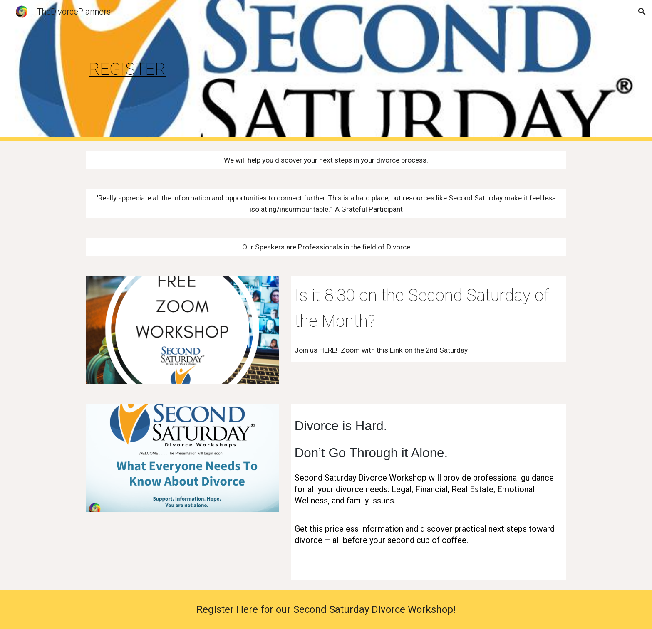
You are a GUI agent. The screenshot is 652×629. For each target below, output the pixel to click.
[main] (162, 71)
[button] (642, 12)
